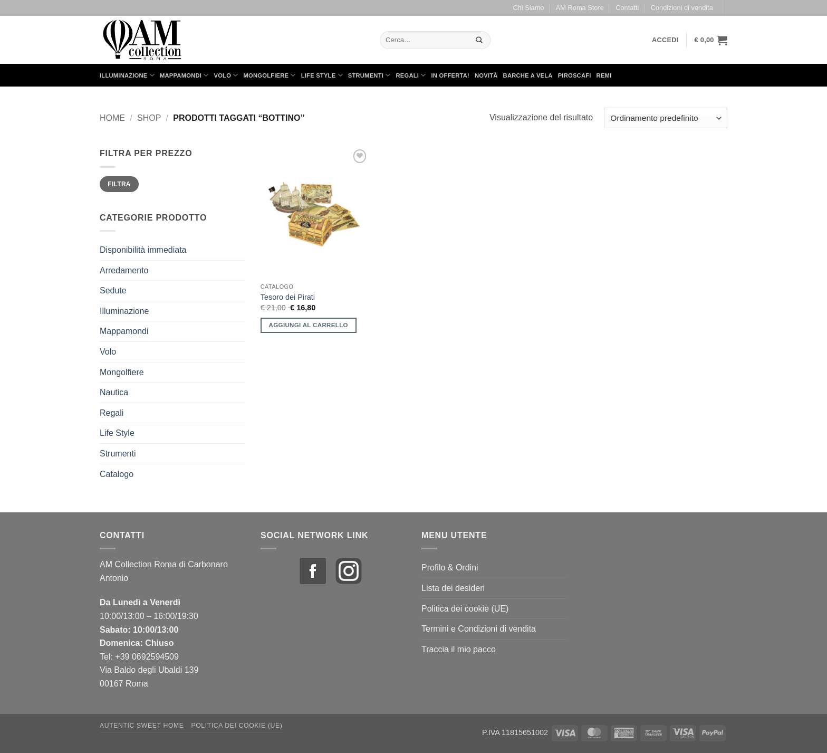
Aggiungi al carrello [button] (308, 325)
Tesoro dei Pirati (288, 297)
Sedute (113, 290)
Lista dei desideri (453, 588)
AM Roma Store (580, 8)
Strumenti (369, 75)
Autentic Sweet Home (142, 725)
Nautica (114, 392)
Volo (226, 75)
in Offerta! (450, 75)
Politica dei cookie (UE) (464, 608)
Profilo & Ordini (449, 567)
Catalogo (116, 474)
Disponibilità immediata (143, 249)
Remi (604, 75)
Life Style (322, 75)
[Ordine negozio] (665, 118)
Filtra (119, 184)
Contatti (627, 8)
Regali (411, 75)
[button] (665, 40)
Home (112, 117)
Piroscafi (574, 75)
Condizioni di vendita (682, 8)
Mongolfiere (270, 75)
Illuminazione (127, 75)
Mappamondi (184, 75)
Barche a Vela (528, 75)
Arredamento (124, 270)
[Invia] (479, 40)
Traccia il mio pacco (458, 649)
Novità (486, 75)
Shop (149, 117)
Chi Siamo (528, 8)
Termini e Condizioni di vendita (478, 628)
